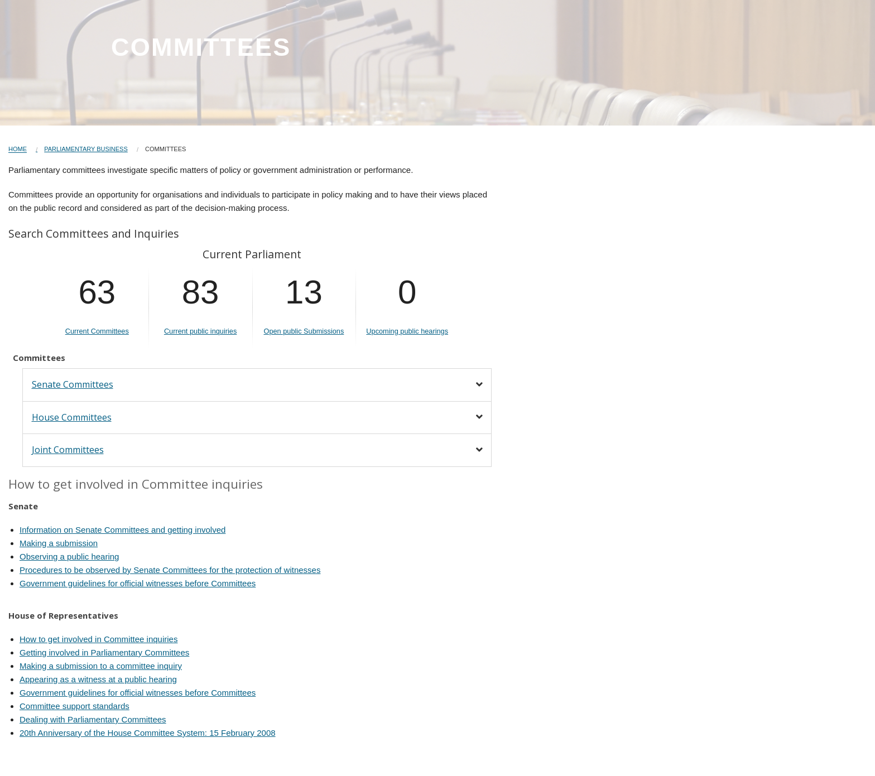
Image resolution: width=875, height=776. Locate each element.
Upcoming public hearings (407, 331)
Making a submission (59, 543)
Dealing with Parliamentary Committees (93, 719)
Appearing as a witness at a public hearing (98, 679)
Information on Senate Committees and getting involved (122, 529)
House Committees (72, 417)
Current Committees (97, 331)
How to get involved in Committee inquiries (98, 639)
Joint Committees (68, 450)
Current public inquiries (200, 331)
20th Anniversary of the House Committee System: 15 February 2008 (148, 733)
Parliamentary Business (86, 149)
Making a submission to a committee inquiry (101, 666)
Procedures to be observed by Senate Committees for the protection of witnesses (170, 570)
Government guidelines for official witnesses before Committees (138, 583)
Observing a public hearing (69, 556)
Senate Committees (72, 384)
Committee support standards (74, 706)
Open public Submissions (303, 331)
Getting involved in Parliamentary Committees (104, 652)
